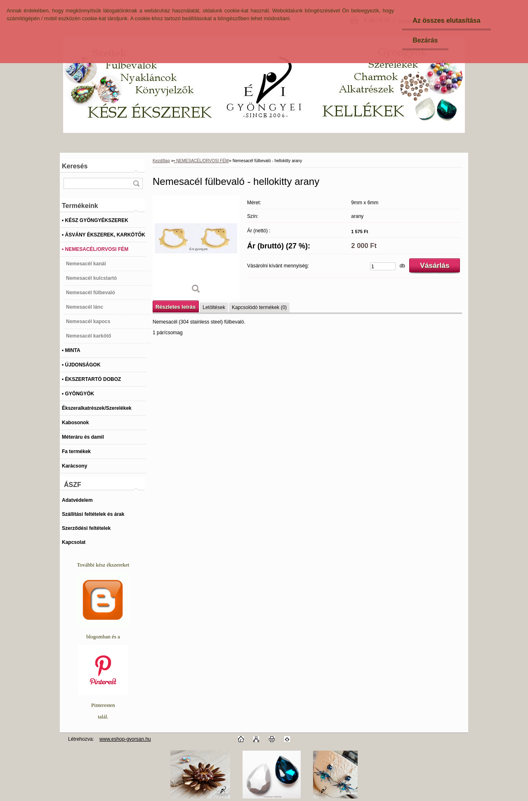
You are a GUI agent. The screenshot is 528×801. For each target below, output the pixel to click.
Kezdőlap (161, 160)
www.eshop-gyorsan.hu (125, 739)
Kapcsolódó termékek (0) (259, 307)
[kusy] (383, 266)
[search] (136, 183)
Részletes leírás (176, 307)
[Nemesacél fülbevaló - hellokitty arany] (196, 247)
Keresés (74, 166)
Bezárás (425, 40)
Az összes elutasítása (446, 20)
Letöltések (214, 307)
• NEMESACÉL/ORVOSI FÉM (201, 160)
